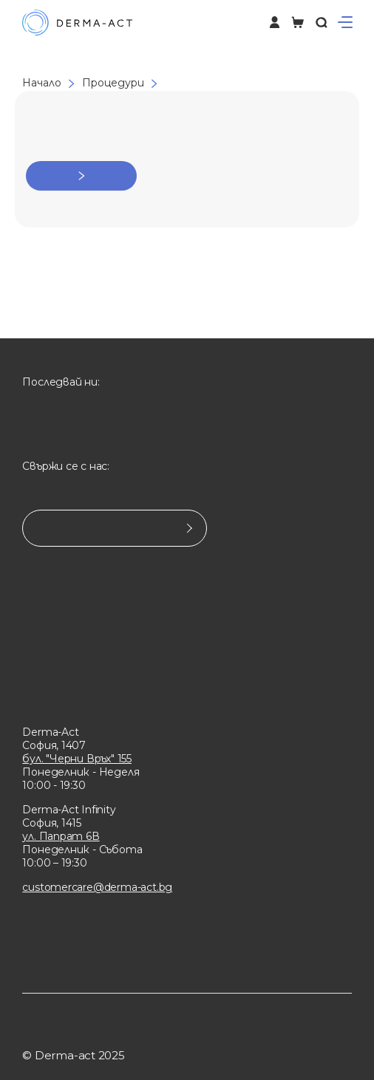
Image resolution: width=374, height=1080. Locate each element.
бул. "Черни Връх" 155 (77, 758)
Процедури (113, 82)
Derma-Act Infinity (68, 809)
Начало (41, 82)
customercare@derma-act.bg (97, 887)
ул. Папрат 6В (60, 836)
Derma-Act (50, 732)
